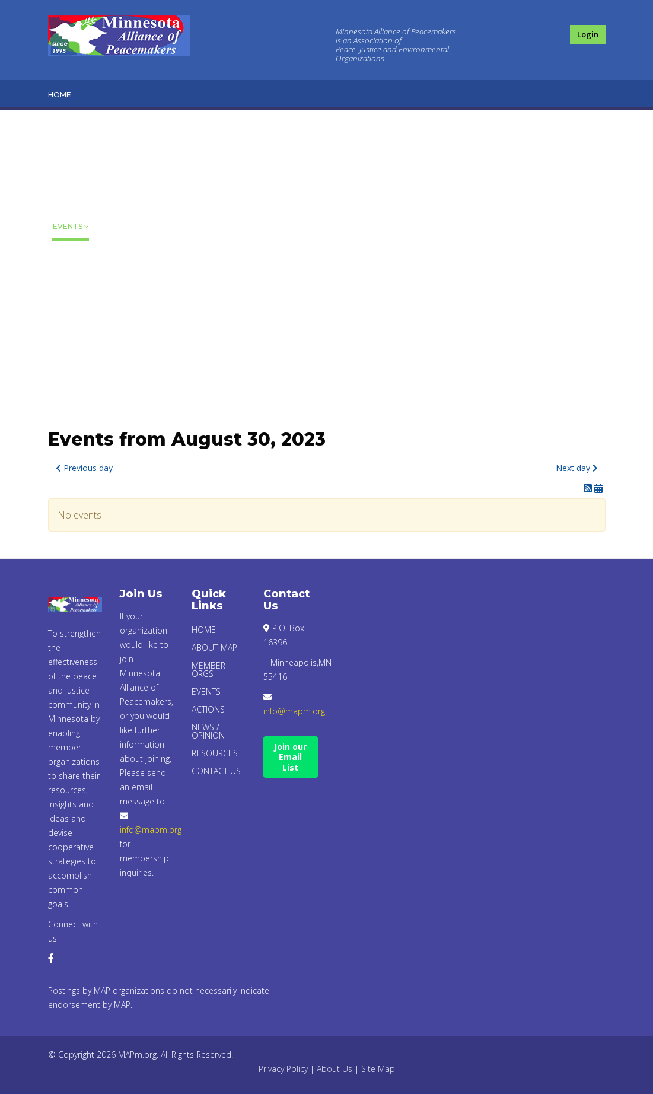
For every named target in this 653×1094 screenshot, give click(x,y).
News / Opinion (69, 291)
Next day (577, 467)
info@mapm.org (150, 829)
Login (587, 34)
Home (59, 94)
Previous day (84, 467)
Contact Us (72, 371)
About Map (67, 129)
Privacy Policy (283, 1068)
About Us (334, 1068)
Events (67, 226)
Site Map (378, 1068)
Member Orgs (69, 180)
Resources (75, 336)
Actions (70, 256)
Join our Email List (290, 757)
